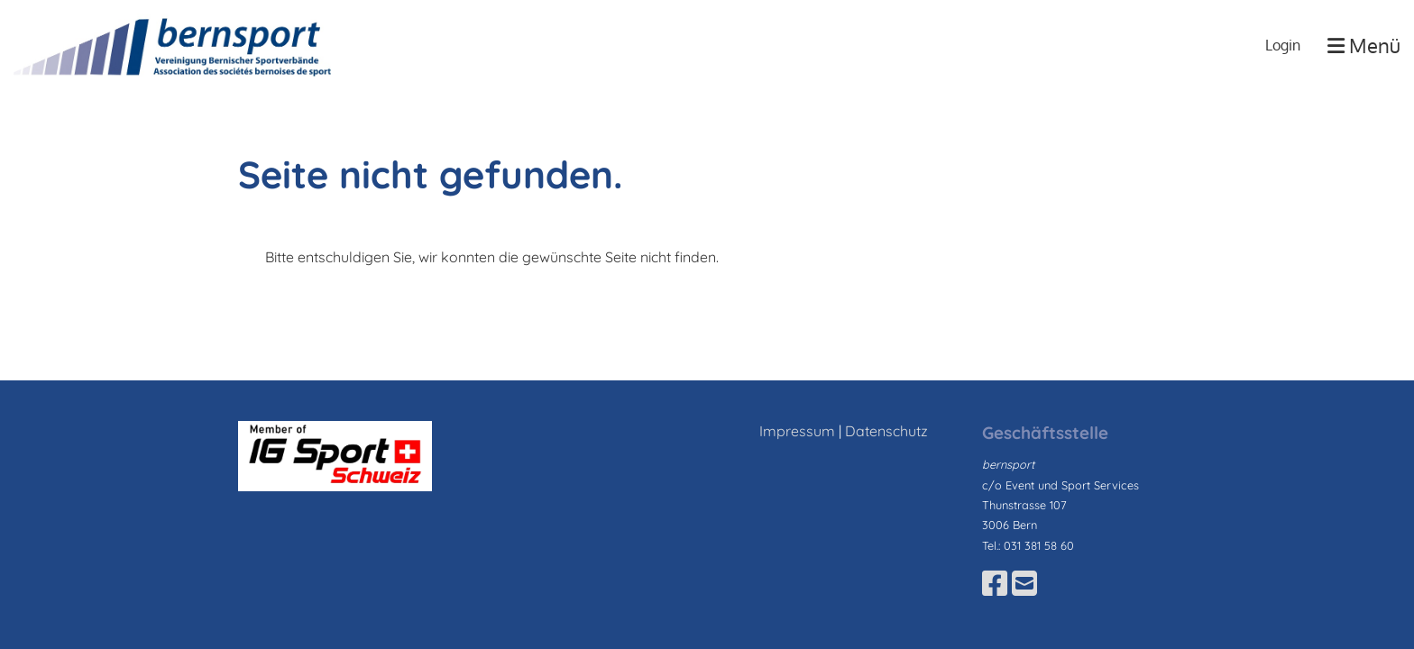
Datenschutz (886, 431)
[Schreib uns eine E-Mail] (1024, 583)
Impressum (797, 431)
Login (1282, 45)
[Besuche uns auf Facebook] (994, 583)
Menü (1363, 45)
